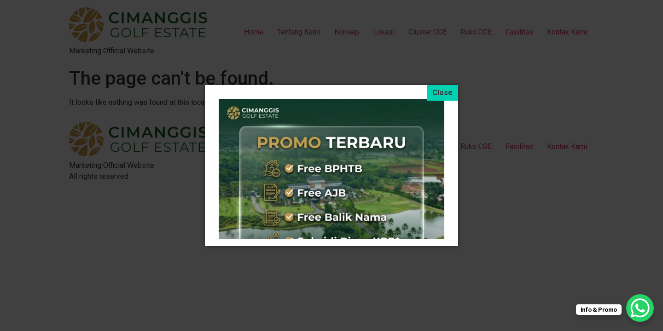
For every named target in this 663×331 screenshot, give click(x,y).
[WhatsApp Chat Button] (640, 308)
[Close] (442, 93)
